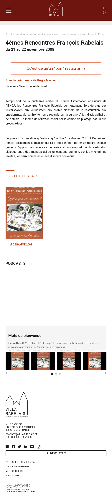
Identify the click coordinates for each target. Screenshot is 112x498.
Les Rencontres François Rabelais (78, 34)
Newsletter (56, 453)
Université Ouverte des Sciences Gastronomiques (35, 34)
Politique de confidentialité (22, 462)
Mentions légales (16, 471)
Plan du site (12, 475)
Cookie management (17, 466)
